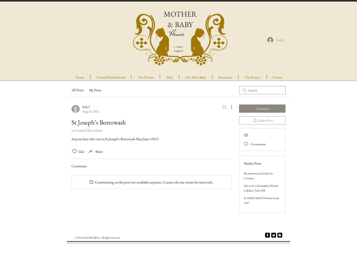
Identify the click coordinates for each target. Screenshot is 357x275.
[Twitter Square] (273, 235)
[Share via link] (95, 151)
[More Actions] (229, 107)
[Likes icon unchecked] (74, 151)
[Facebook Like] (260, 250)
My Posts (95, 90)
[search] (262, 90)
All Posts (77, 90)
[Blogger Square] (279, 235)
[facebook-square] (267, 235)
